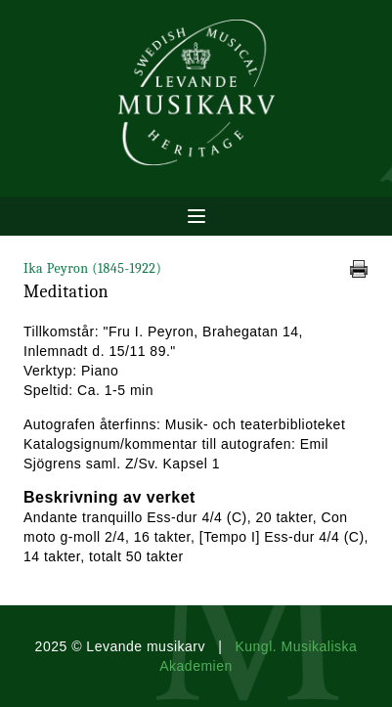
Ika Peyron (92, 268)
